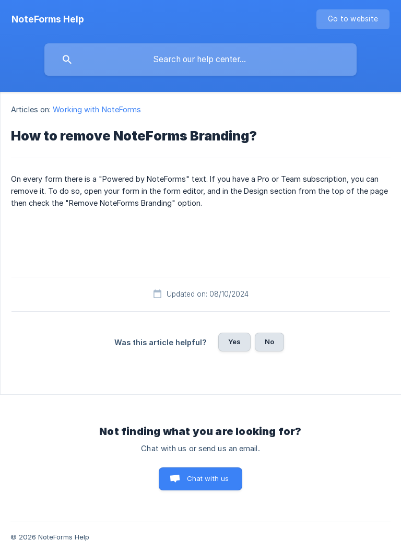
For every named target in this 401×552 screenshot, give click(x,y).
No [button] (269, 341)
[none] (47, 19)
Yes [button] (234, 341)
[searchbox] (200, 59)
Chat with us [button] (208, 478)
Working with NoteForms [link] (97, 109)
